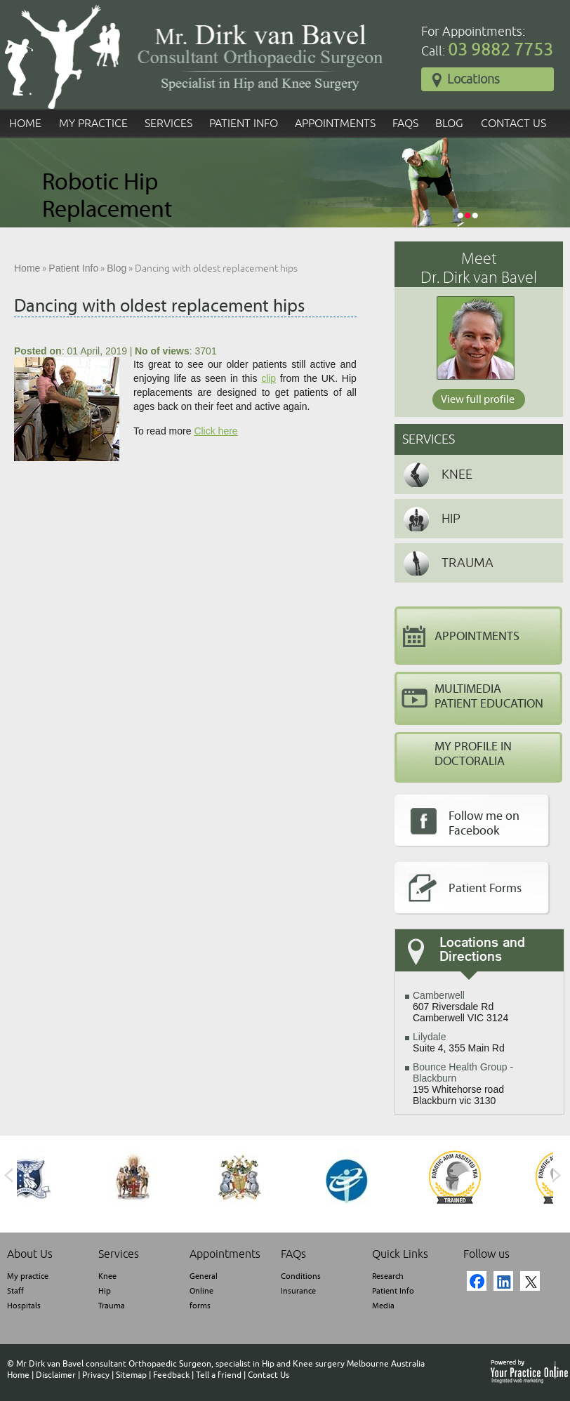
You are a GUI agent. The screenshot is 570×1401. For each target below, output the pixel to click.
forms (200, 1305)
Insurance (298, 1291)
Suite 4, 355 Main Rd (459, 1042)
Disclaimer (56, 1375)
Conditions (301, 1276)
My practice (27, 1276)
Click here (215, 431)
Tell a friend (218, 1375)
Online (201, 1291)
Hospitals (24, 1305)
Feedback (171, 1375)
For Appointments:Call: (487, 42)
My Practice (93, 124)
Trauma (467, 563)
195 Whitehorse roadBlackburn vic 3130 (463, 1083)
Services (168, 124)
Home (25, 124)
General (204, 1276)
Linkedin (503, 1281)
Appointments (335, 124)
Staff (15, 1291)
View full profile (478, 399)
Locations (466, 80)
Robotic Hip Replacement (107, 195)
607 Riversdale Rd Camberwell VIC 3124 (460, 1006)
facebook (476, 1281)
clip (268, 378)
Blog (449, 124)
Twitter (530, 1281)
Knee (457, 474)
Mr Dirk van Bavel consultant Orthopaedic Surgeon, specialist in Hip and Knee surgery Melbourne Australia (220, 1363)
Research (388, 1276)
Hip (451, 518)
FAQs (405, 124)
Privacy (96, 1375)
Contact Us (513, 124)
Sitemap (131, 1375)
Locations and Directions (482, 950)
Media (383, 1305)
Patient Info (243, 124)
